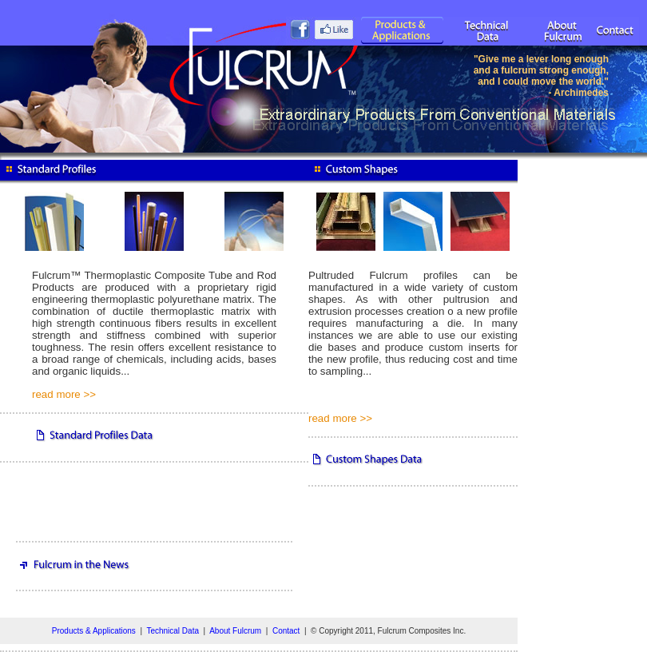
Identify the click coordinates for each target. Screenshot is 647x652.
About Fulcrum (235, 630)
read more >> (64, 394)
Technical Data (172, 630)
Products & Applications (94, 630)
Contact (286, 630)
